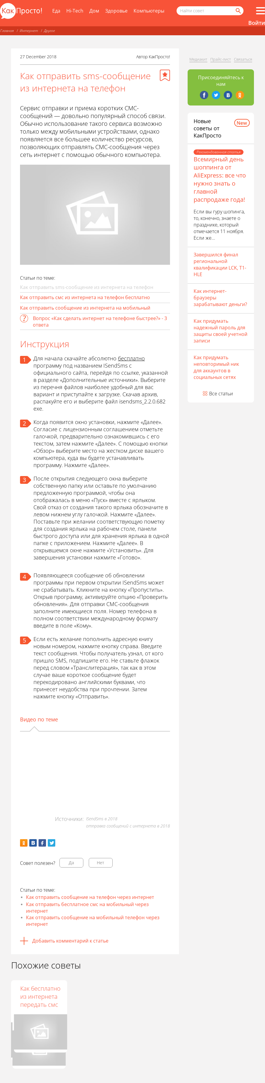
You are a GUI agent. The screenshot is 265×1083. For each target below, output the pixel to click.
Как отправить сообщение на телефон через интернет (90, 897)
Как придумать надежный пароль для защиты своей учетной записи (220, 331)
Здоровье (116, 10)
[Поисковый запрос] (210, 10)
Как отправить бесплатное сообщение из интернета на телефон (94, 1004)
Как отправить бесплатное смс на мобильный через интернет (87, 907)
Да (71, 862)
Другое (49, 30)
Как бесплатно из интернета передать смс (150, 996)
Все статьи (221, 393)
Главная (7, 30)
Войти (256, 22)
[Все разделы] (260, 10)
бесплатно (131, 358)
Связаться (243, 59)
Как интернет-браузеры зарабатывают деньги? (220, 298)
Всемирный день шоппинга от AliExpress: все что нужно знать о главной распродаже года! (220, 179)
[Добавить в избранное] (165, 75)
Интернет (29, 30)
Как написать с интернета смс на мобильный (35, 1000)
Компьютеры (149, 10)
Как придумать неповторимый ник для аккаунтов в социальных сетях (216, 367)
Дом (94, 10)
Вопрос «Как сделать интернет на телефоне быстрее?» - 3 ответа (100, 321)
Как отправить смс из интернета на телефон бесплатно (85, 297)
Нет (100, 862)
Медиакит (198, 59)
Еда (56, 10)
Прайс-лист (220, 59)
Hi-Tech (74, 10)
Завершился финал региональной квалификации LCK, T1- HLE (220, 264)
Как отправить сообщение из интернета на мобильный (85, 308)
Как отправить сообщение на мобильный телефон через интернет (93, 920)
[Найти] (237, 10)
